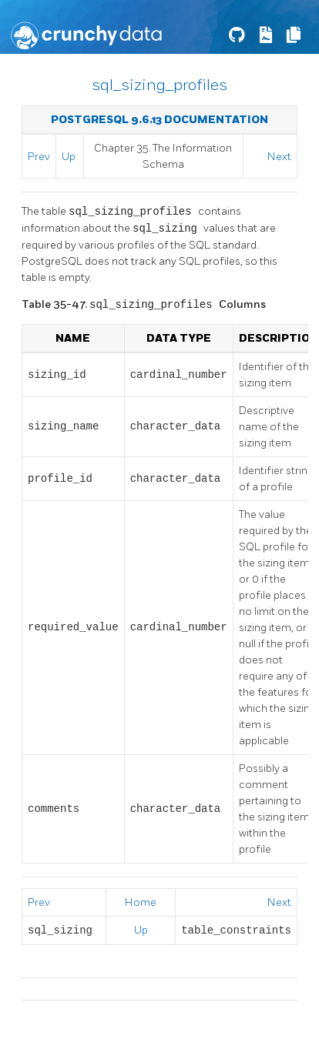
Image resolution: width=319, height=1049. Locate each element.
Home (140, 902)
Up (69, 156)
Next (279, 156)
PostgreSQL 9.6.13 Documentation (159, 119)
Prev (39, 156)
